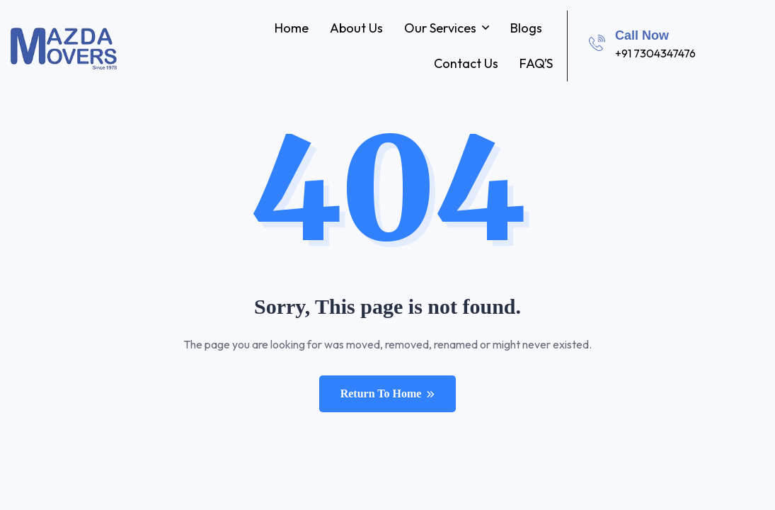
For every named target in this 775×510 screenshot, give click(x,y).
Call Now (642, 35)
